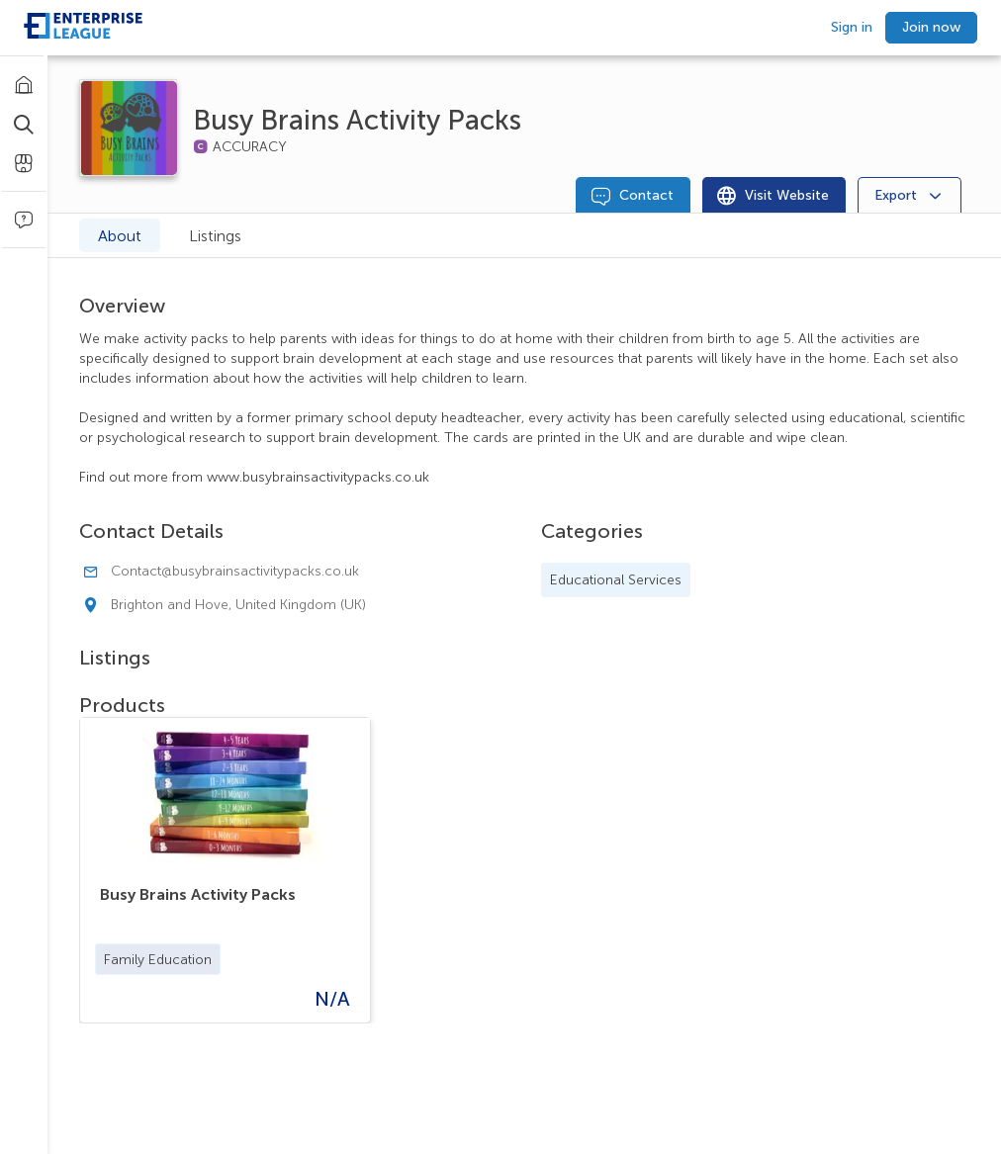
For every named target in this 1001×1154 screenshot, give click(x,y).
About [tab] (119, 235)
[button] (158, 959)
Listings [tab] (215, 235)
